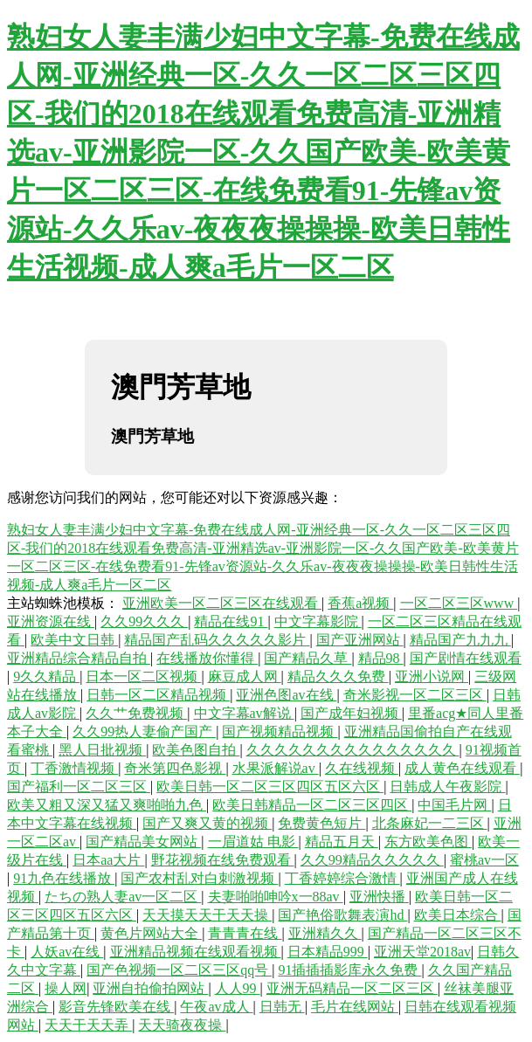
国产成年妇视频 (351, 713)
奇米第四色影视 (174, 768)
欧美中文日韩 (74, 639)
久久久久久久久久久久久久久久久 (352, 749)
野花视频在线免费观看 (222, 859)
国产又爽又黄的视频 (207, 823)
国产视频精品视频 (279, 731)
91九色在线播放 (63, 878)
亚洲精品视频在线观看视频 (195, 951)
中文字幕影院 (318, 621)
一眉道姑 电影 (253, 841)
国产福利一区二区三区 (78, 786)
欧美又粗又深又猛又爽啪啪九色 (106, 804)
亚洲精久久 (325, 933)
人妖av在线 (67, 951)
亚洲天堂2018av (422, 951)
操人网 (65, 988)
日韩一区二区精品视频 (158, 694)
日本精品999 (327, 951)
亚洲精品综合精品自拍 (78, 658)
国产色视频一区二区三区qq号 (179, 970)
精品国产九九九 (460, 639)
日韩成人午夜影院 (447, 786)
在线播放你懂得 (207, 658)
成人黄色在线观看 (462, 768)
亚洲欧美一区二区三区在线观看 (221, 603)
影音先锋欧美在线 (116, 1006)
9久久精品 (46, 676)
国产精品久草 (307, 658)
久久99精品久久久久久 (372, 859)
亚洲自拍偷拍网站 (150, 988)
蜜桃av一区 (484, 859)
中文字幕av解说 (244, 713)
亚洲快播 (379, 896)
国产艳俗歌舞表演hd (342, 914)
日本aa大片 (108, 859)
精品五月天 (341, 841)
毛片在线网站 (354, 1006)
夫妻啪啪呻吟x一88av (275, 896)
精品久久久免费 (338, 676)
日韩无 (282, 1006)
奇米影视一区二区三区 (415, 694)
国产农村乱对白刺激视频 (199, 878)
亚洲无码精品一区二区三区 (352, 988)
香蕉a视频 (360, 603)
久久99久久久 (144, 621)
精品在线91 (230, 621)
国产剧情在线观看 (466, 658)
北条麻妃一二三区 (429, 823)
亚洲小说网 (431, 676)
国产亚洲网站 (360, 639)
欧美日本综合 (457, 914)
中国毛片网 (454, 804)
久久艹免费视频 (136, 713)
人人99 (237, 988)
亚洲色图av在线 (286, 694)
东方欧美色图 (428, 841)
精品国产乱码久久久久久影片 (216, 639)
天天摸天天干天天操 (207, 914)
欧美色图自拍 (195, 749)
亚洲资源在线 (50, 621)
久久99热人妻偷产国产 (144, 731)
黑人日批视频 (102, 749)
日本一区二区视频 (143, 676)
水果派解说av (275, 768)
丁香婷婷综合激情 (342, 878)
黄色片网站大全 (151, 933)
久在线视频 (361, 768)
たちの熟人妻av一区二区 (123, 896)
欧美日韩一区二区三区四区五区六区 (269, 786)
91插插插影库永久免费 (349, 970)
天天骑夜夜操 (181, 1025)
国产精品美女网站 (143, 841)
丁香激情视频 (74, 768)
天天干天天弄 (88, 1025)
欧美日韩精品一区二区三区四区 (311, 804)
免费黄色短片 (321, 823)
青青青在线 (244, 933)
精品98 (381, 658)
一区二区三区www (459, 603)
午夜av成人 (216, 1006)
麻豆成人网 (244, 676)
